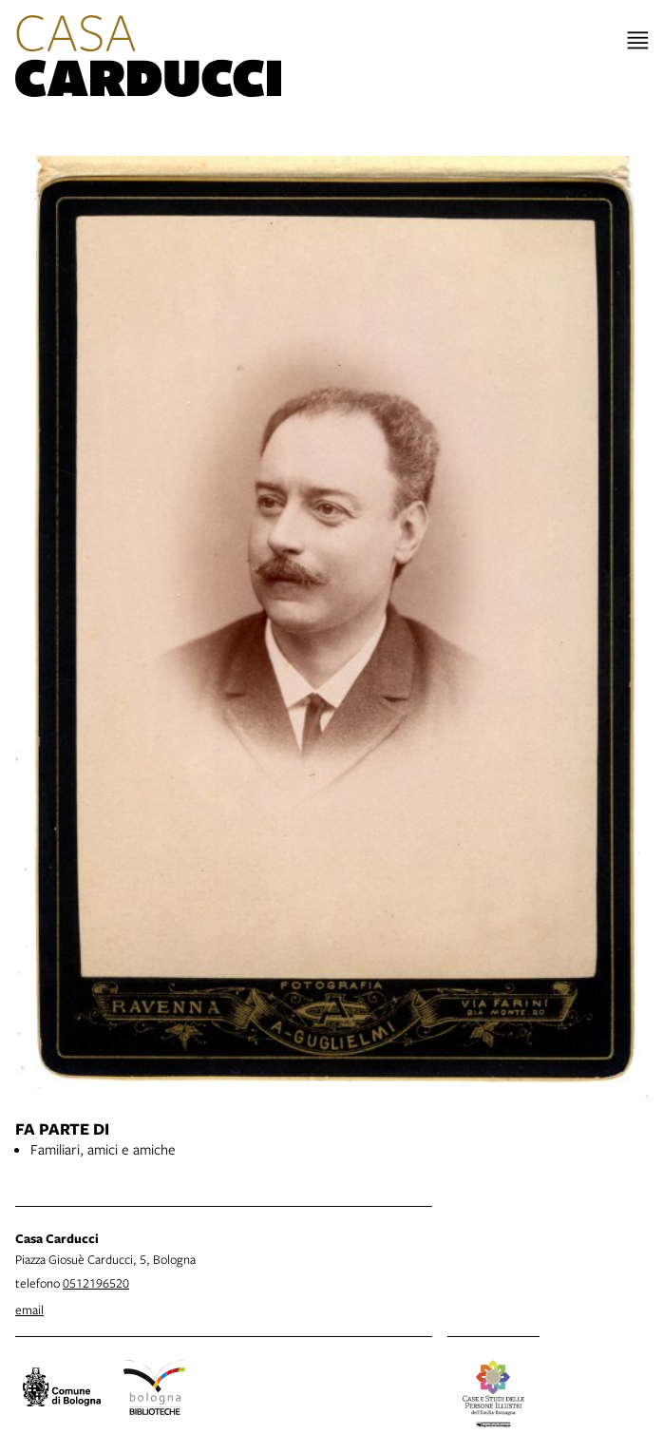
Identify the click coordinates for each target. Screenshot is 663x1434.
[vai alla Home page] (148, 59)
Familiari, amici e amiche (103, 1148)
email (29, 1309)
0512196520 (96, 1282)
